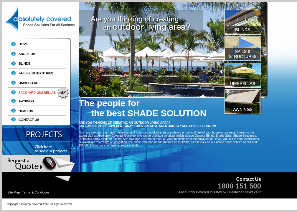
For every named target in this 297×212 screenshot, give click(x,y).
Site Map (13, 192)
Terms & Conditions (35, 192)
